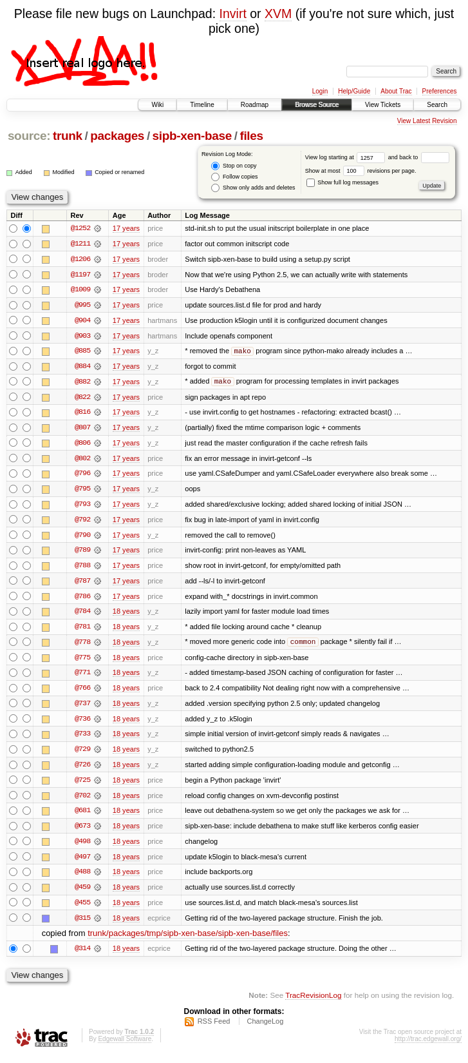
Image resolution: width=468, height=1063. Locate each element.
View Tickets (382, 104)
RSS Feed (214, 1028)
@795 (82, 491)
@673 (82, 831)
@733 (82, 739)
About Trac (395, 91)
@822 (82, 398)
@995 (82, 305)
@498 (82, 847)
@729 (82, 754)
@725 (82, 785)
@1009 (80, 290)
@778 (82, 646)
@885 (82, 352)
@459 (82, 893)
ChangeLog (265, 1028)
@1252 (80, 228)
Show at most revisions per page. (361, 171)
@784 (82, 615)
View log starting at (346, 157)
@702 (82, 800)
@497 (82, 862)
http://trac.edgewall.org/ (428, 1045)
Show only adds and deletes (253, 188)
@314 (82, 955)
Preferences (439, 91)
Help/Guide (354, 91)
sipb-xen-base (192, 135)
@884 (82, 367)
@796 (82, 476)
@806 (82, 445)
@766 (82, 692)
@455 (82, 909)
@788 (82, 568)
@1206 (80, 259)
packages (117, 135)
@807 (82, 429)
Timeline (202, 104)
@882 (82, 383)
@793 (82, 507)
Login (320, 91)
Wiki (157, 104)
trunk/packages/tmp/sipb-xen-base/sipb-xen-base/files (188, 940)
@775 (82, 661)
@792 (82, 522)
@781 (82, 630)
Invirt (233, 13)
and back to (418, 157)
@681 (82, 816)
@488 (82, 878)
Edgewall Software (124, 1045)
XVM (278, 13)
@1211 (80, 244)
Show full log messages (342, 182)
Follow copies (234, 177)
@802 (82, 460)
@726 (82, 770)
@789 (82, 553)
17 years (126, 228)
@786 (82, 599)
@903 (82, 336)
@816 (82, 414)
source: (29, 135)
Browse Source (317, 104)
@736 (82, 723)
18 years (126, 615)
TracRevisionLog (313, 1002)
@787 (82, 584)
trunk (67, 135)
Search (437, 104)
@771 (82, 677)
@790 (82, 537)
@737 (82, 708)
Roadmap (254, 104)
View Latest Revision (427, 120)
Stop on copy (233, 166)
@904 (82, 321)
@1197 (80, 274)
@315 (82, 924)
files (251, 135)
